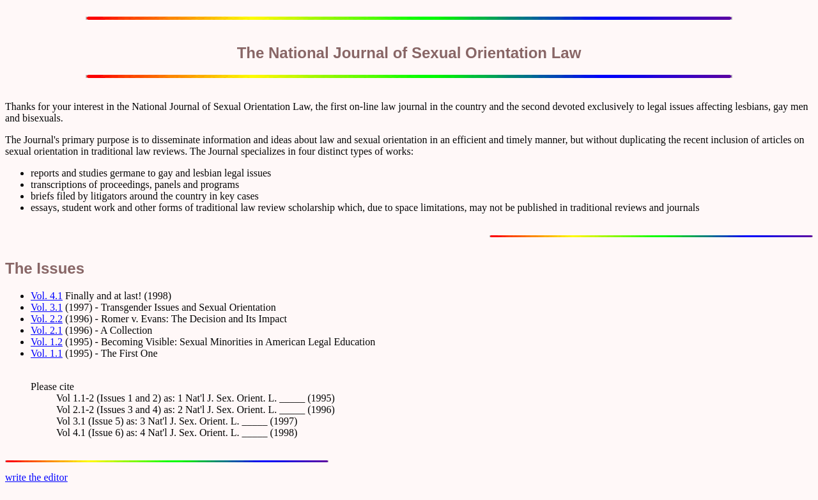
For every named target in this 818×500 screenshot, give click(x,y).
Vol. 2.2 (47, 318)
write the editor (36, 477)
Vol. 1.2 (47, 341)
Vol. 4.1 (47, 295)
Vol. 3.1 (47, 307)
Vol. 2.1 (47, 330)
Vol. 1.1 (47, 353)
